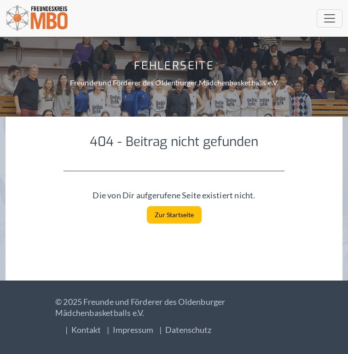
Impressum (133, 330)
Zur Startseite (174, 215)
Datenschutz (188, 330)
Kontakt (86, 330)
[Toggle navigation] (329, 18)
